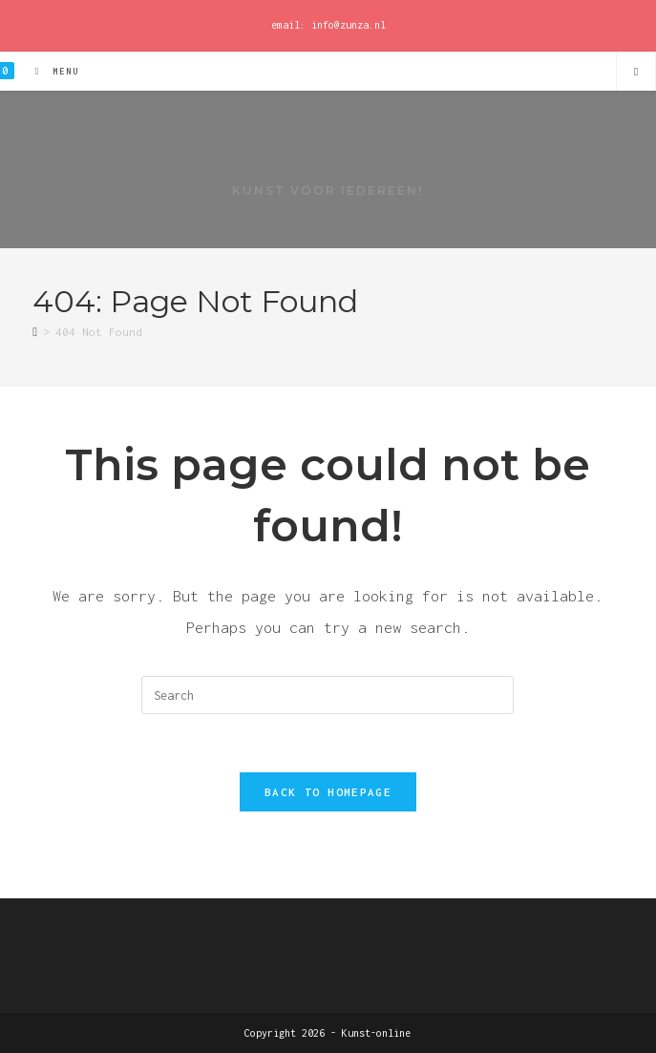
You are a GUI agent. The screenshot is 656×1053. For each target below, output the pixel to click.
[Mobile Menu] (50, 71)
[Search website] (636, 72)
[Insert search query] (327, 695)
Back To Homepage (328, 792)
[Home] (34, 332)
